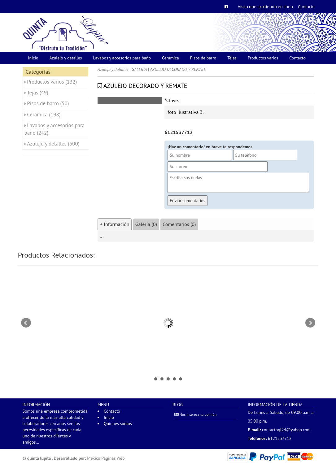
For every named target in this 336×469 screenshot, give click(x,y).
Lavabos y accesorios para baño (122, 58)
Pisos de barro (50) (48, 103)
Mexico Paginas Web (105, 458)
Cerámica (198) (43, 114)
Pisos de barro (203, 58)
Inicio (33, 58)
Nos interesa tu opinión (195, 414)
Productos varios (263, 58)
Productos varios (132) (52, 81)
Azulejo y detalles (66, 58)
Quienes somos (118, 423)
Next (310, 323)
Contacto (306, 6)
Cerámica (170, 58)
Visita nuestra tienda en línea (265, 6)
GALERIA (139, 69)
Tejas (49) (37, 92)
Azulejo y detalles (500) (53, 143)
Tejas (232, 58)
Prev (26, 323)
